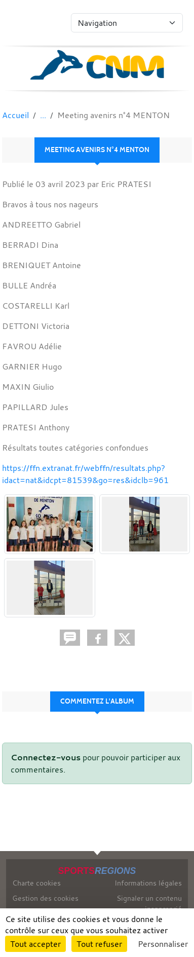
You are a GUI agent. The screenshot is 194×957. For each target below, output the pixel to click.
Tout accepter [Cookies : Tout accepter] (35, 943)
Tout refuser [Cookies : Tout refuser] (99, 943)
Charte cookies (36, 883)
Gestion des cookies (45, 898)
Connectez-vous (46, 757)
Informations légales (148, 883)
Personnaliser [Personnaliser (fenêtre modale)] (163, 943)
